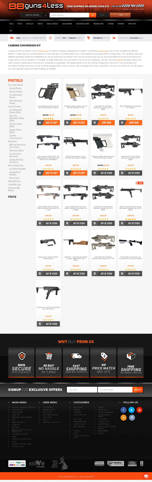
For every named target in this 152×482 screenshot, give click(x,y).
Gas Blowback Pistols (15, 96)
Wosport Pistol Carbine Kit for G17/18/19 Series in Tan (75, 106)
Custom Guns (79, 424)
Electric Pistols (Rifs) (15, 125)
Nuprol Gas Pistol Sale (82, 436)
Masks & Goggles (52, 24)
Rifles (11, 24)
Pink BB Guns (14, 181)
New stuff (78, 407)
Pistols (20, 24)
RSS (123, 417)
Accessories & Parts (82, 24)
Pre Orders (103, 431)
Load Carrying (67, 24)
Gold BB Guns (14, 184)
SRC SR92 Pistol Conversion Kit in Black (130, 106)
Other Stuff (132, 24)
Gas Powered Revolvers (15, 155)
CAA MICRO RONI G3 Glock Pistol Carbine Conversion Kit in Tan (48, 208)
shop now (106, 122)
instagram (132, 417)
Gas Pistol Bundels (17, 169)
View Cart (47, 417)
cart (119, 15)
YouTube (139, 410)
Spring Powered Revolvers (16, 160)
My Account (48, 407)
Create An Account (51, 422)
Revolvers (12, 141)
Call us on (127, 8)
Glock (101, 433)
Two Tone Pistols (15, 85)
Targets (40, 24)
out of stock (106, 173)
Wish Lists (47, 412)
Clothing (111, 24)
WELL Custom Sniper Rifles (107, 427)
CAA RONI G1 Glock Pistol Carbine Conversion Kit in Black (130, 158)
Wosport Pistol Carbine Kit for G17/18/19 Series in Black (103, 157)
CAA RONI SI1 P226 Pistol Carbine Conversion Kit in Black (103, 208)
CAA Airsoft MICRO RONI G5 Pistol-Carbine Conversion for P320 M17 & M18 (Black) (48, 158)
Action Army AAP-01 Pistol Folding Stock (48, 257)
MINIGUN (77, 431)
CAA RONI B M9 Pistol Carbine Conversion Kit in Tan (103, 257)
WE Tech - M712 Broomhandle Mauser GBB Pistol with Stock (75, 258)
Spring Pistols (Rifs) (15, 131)
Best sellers (79, 426)
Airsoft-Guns (104, 424)
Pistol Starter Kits (15, 165)
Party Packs (14, 178)
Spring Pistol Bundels (15, 173)
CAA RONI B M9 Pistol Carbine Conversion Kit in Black (103, 107)
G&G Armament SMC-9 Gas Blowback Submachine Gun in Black (130, 208)
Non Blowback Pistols (15, 102)
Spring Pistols (15, 88)
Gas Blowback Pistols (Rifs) (15, 111)
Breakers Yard (98, 24)
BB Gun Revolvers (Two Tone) (17, 146)
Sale (10, 31)
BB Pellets (29, 24)
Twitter (131, 410)
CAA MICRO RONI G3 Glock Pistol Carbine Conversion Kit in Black (76, 208)
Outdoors (121, 24)
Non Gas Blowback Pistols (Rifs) (16, 118)
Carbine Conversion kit (15, 136)
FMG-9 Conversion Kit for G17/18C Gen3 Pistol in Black (75, 157)
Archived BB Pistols (13, 189)
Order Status (49, 410)
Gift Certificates (50, 415)
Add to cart (51, 122)
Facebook (123, 410)
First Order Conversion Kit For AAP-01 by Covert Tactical (130, 257)
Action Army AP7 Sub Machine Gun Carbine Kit (48, 308)
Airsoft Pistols (14, 106)
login (102, 15)
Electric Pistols (15, 91)
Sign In (46, 420)
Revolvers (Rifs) (16, 150)
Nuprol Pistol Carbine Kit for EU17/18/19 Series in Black (48, 106)
